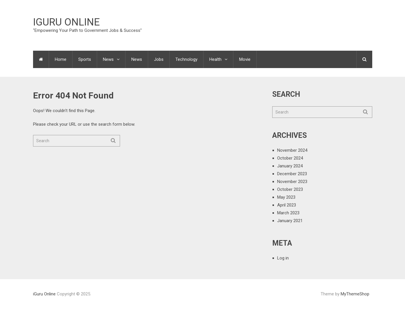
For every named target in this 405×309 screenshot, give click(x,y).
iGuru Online (66, 22)
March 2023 (288, 212)
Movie (244, 59)
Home (60, 59)
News (108, 59)
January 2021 (290, 220)
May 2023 (286, 197)
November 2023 (292, 181)
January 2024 (290, 166)
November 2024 (292, 150)
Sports (84, 59)
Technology (186, 59)
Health (215, 59)
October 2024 (290, 158)
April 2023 (286, 205)
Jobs (159, 59)
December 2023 (292, 173)
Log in (283, 258)
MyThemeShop (355, 294)
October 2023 (290, 189)
